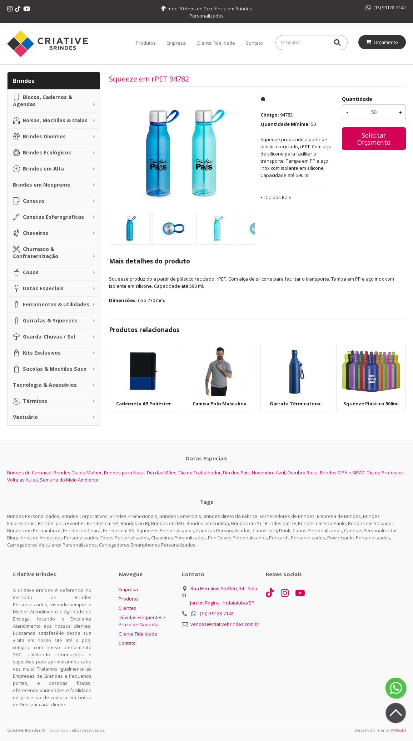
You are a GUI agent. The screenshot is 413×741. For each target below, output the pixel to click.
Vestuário (25, 417)
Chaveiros (30, 233)
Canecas (29, 200)
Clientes (127, 608)
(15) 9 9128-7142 (216, 613)
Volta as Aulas (22, 479)
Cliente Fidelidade (215, 43)
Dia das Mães (161, 472)
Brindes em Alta (38, 168)
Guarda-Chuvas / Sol (44, 336)
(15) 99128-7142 (385, 7)
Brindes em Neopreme (41, 184)
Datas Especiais (38, 288)
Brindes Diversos (39, 136)
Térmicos (30, 401)
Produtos (146, 43)
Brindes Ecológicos (42, 152)
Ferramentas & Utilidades (51, 304)
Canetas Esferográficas (48, 217)
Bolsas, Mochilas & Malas (50, 120)
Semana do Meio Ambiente (69, 479)
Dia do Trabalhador (200, 472)
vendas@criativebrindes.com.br (224, 624)
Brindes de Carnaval (29, 472)
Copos (26, 272)
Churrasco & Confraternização (35, 253)
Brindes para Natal (124, 472)
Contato (254, 43)
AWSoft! (398, 730)
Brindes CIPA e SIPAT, (342, 472)
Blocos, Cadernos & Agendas (42, 101)
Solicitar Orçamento (373, 139)
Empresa (176, 43)
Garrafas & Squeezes (45, 320)
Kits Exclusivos (37, 352)
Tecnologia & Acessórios (45, 384)
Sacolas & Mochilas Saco (49, 368)
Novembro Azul (268, 472)
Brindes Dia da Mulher (78, 472)
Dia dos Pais (277, 197)
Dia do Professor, (385, 472)
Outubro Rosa (302, 472)
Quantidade (357, 98)
